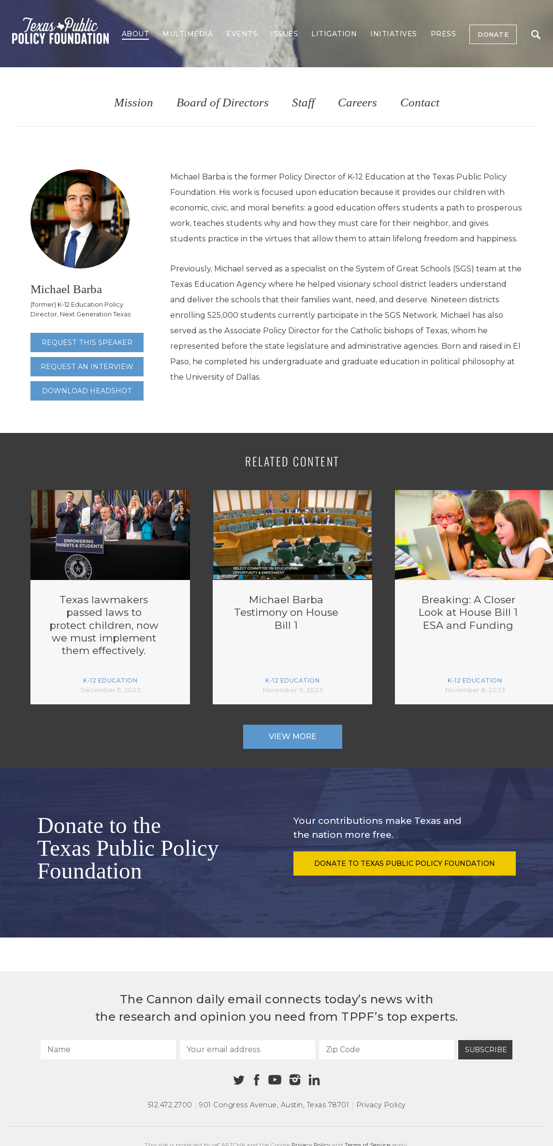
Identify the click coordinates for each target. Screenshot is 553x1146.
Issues (284, 34)
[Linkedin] (314, 1079)
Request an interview (87, 366)
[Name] (108, 1049)
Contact (419, 102)
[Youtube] (274, 1080)
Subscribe (486, 1049)
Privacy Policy (381, 1105)
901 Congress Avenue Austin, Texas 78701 (274, 1105)
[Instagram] (294, 1079)
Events (241, 34)
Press (443, 34)
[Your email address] (247, 1049)
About (135, 34)
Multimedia (187, 34)
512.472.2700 (170, 1105)
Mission (133, 102)
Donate (493, 34)
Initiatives (393, 34)
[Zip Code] (386, 1049)
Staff (303, 102)
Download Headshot (87, 391)
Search (535, 34)
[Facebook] (256, 1080)
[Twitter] (239, 1080)
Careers (357, 102)
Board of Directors (222, 102)
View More (293, 736)
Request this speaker (87, 342)
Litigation (334, 34)
